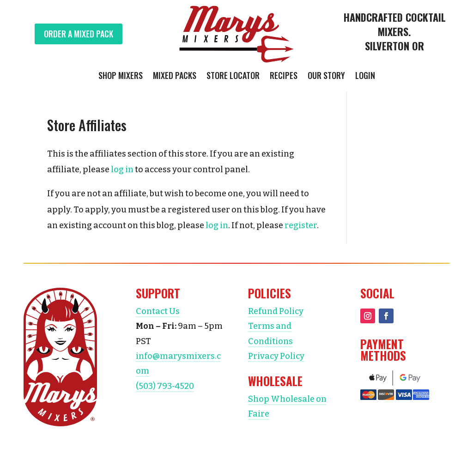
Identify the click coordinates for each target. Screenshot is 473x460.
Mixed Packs (174, 76)
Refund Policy (275, 311)
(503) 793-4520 (165, 386)
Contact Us (158, 311)
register (301, 225)
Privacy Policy (276, 356)
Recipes (283, 76)
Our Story (326, 76)
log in (122, 169)
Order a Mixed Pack (78, 34)
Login (365, 76)
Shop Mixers (120, 76)
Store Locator (233, 76)
